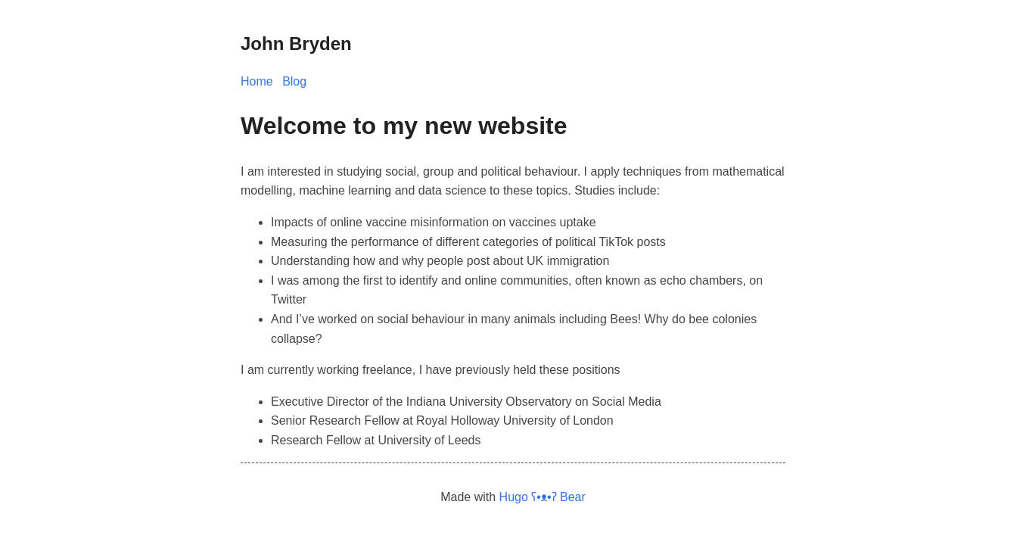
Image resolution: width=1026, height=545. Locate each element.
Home (257, 81)
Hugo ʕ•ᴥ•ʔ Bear (542, 496)
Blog (294, 81)
